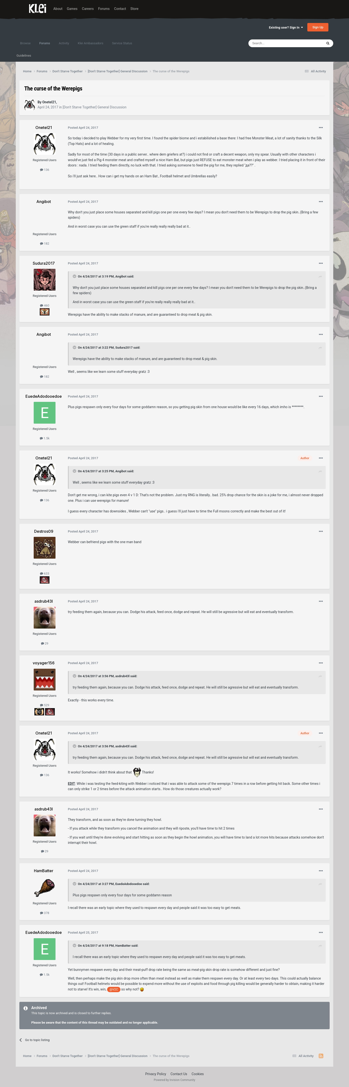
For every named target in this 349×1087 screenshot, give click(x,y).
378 (44, 913)
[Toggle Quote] (75, 276)
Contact (120, 9)
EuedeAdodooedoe (128, 884)
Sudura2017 (124, 347)
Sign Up (317, 27)
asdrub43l (122, 676)
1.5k (45, 438)
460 (44, 305)
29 (44, 643)
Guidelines (23, 55)
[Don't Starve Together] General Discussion (95, 107)
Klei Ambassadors (90, 43)
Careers (88, 9)
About (58, 9)
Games (72, 9)
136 (44, 170)
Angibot (121, 276)
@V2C (114, 989)
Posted (83, 127)
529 (44, 705)
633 (44, 573)
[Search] (274, 43)
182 (44, 243)
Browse (25, 43)
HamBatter (123, 945)
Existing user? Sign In (286, 27)
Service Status (122, 43)
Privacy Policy (155, 1074)
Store (134, 9)
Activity (64, 43)
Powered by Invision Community (174, 1080)
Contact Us (179, 1074)
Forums (104, 9)
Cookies (198, 1074)
